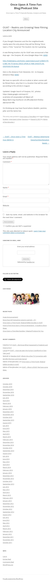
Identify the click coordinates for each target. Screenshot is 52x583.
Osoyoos (25, 119)
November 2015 (8, 414)
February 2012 (8, 531)
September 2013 (8, 484)
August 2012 (7, 515)
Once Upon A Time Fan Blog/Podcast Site (26, 6)
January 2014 (7, 473)
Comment (7, 162)
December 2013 (8, 476)
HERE (45, 55)
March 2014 (7, 467)
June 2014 (6, 459)
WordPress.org (8, 565)
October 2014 (7, 448)
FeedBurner (30, 262)
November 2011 (8, 540)
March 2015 (7, 437)
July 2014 (6, 456)
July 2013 (6, 487)
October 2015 (7, 417)
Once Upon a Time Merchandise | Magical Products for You (23, 331)
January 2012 (7, 534)
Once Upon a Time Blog (28, 116)
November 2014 (8, 445)
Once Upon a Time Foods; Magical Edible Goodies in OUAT (23, 323)
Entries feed (7, 559)
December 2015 (8, 412)
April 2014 (6, 465)
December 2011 (8, 537)
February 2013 (8, 498)
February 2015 (8, 440)
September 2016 (8, 395)
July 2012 (6, 517)
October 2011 (7, 542)
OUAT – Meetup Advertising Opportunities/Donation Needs (38, 140)
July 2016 (6, 398)
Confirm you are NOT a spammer (17, 226)
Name (6, 187)
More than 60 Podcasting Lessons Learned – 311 (19, 320)
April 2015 (6, 434)
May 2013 (6, 490)
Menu (26, 19)
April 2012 (6, 526)
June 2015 (6, 428)
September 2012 (8, 512)
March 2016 (7, 403)
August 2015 (7, 423)
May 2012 (6, 523)
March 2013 (7, 495)
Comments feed (8, 562)
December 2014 (8, 442)
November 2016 (8, 392)
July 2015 (6, 426)
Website (6, 205)
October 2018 (7, 387)
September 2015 (8, 420)
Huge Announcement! (10, 317)
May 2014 (6, 462)
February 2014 (8, 470)
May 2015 (6, 431)
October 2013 (7, 481)
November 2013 (8, 478)
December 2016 (8, 389)
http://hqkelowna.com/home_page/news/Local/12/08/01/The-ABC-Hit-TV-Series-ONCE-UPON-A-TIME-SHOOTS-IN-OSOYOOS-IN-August (26, 63)
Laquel (5, 350)
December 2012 (8, 504)
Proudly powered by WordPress (13, 579)
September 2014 (8, 451)
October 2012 (7, 509)
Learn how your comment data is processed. (24, 232)
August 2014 (7, 453)
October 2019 (7, 384)
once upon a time (15, 119)
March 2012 (7, 529)
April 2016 (6, 401)
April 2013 (6, 492)
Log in (5, 556)
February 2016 (8, 406)
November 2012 (8, 506)
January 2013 (7, 501)
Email (5, 196)
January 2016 (7, 409)
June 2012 (6, 520)
